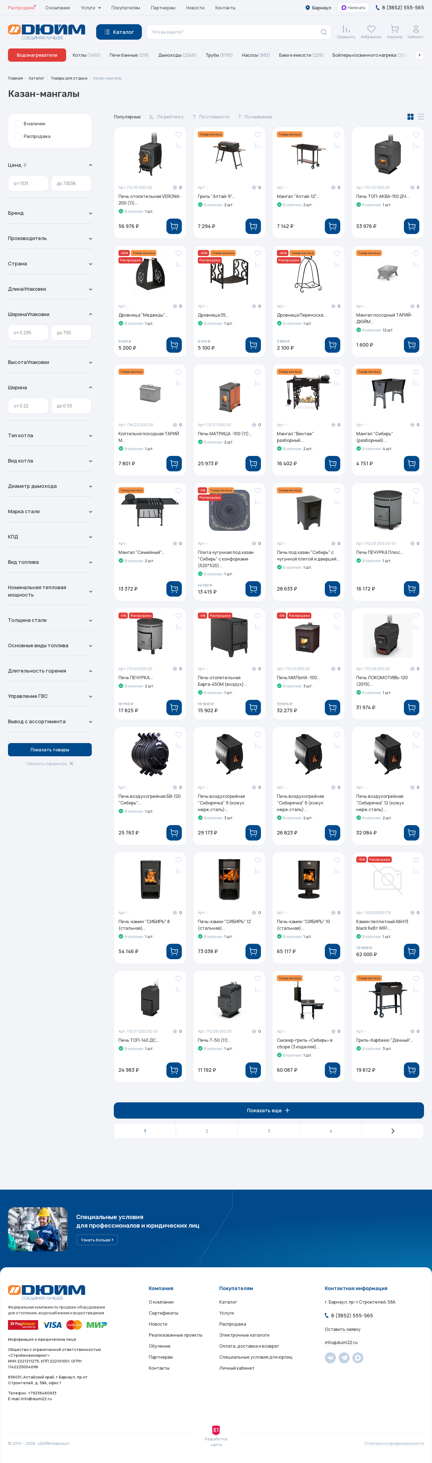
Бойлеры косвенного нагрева (370, 55)
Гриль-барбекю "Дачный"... (384, 1040)
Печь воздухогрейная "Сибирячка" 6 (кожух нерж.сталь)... (300, 802)
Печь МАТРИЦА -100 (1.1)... (225, 434)
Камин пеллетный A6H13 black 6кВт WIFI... (382, 924)
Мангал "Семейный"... (141, 552)
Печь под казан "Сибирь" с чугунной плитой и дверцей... (308, 555)
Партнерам (163, 8)
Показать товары (50, 750)
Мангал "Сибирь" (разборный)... (374, 437)
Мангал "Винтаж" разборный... (295, 437)
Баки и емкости (301, 55)
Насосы (256, 55)
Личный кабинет (237, 1368)
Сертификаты (163, 1313)
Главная (15, 78)
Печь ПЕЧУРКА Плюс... (379, 552)
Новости (195, 8)
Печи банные (129, 55)
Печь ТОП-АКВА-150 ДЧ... (382, 196)
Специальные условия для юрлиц (256, 1357)
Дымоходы (177, 55)
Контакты (225, 8)
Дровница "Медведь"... (143, 315)
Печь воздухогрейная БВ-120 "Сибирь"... (149, 799)
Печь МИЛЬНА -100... (298, 678)
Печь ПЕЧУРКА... (135, 678)
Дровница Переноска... (301, 315)
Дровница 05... (213, 315)
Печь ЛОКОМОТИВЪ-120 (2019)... (382, 681)
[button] (419, 55)
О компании (57, 8)
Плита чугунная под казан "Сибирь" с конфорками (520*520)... (226, 559)
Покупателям (126, 8)
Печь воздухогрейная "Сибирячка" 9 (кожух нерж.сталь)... (221, 802)
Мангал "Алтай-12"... (298, 196)
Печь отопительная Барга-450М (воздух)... (222, 681)
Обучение (160, 1346)
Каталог (36, 78)
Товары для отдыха (68, 78)
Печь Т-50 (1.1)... (214, 1040)
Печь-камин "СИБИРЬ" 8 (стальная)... (144, 924)
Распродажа (21, 8)
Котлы (87, 55)
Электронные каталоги (244, 1335)
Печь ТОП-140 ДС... (138, 1040)
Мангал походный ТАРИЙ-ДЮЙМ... (384, 318)
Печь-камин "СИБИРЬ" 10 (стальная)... (303, 924)
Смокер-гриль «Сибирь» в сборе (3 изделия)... (305, 1043)
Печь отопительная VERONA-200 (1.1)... (149, 199)
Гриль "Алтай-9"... (216, 196)
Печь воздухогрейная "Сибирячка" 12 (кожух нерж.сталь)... (380, 802)
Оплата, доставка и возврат (249, 1346)
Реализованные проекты (175, 1335)
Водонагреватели (37, 55)
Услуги (226, 1313)
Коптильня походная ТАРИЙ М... (148, 437)
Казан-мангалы (107, 78)
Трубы (219, 55)
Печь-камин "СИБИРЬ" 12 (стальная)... (224, 924)
